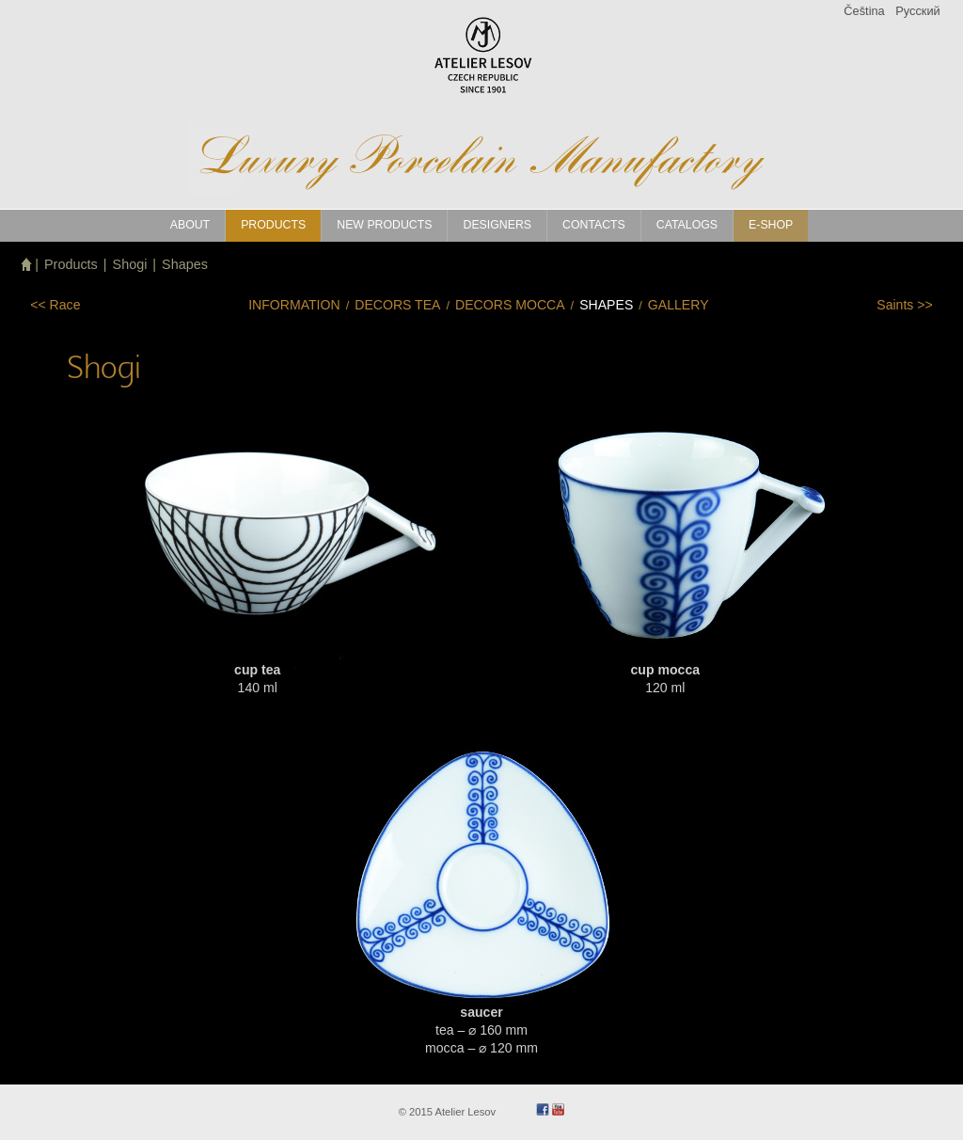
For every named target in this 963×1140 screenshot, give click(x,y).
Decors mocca (510, 304)
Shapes (185, 264)
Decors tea (397, 304)
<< (55, 304)
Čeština (864, 11)
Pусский (917, 11)
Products (71, 264)
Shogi (130, 264)
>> (904, 304)
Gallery (678, 304)
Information (294, 304)
